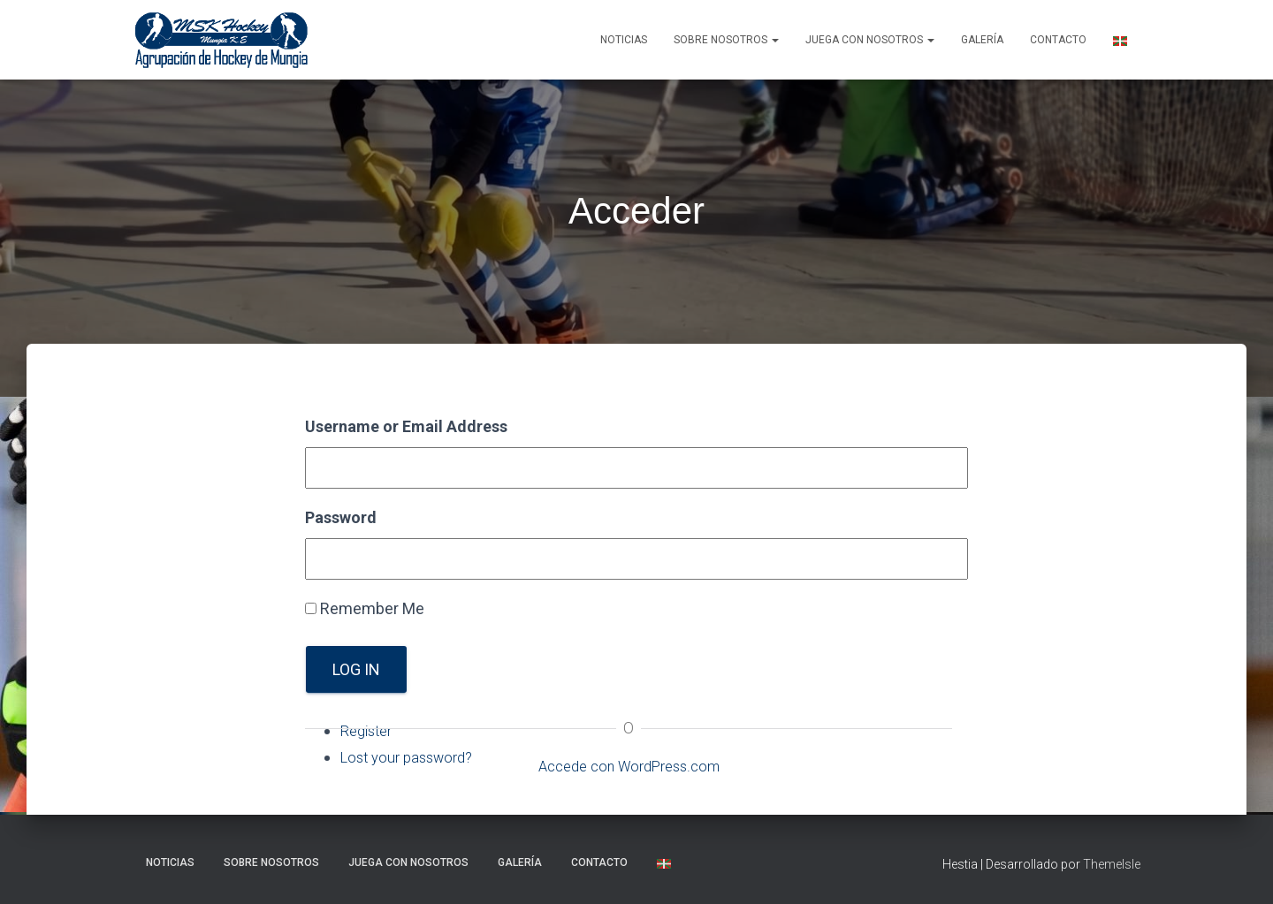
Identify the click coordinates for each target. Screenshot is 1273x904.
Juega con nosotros (869, 40)
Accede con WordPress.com (629, 765)
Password (341, 517)
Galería (982, 40)
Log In (356, 669)
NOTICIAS (623, 40)
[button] (774, 40)
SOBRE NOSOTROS (726, 40)
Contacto (1058, 40)
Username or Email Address (406, 426)
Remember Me (372, 608)
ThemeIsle (1111, 864)
